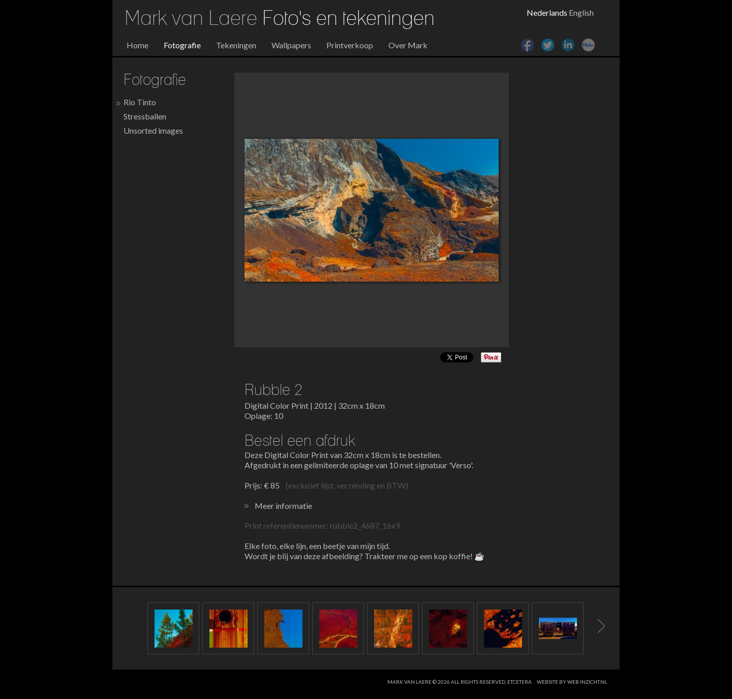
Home (137, 45)
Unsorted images (153, 130)
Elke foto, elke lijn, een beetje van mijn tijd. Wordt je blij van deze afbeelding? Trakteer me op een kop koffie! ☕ (364, 551)
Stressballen (145, 116)
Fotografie (182, 45)
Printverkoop (349, 45)
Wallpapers (291, 45)
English (581, 12)
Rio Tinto (140, 102)
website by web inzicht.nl (572, 682)
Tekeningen (236, 45)
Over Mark (408, 45)
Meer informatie (283, 505)
